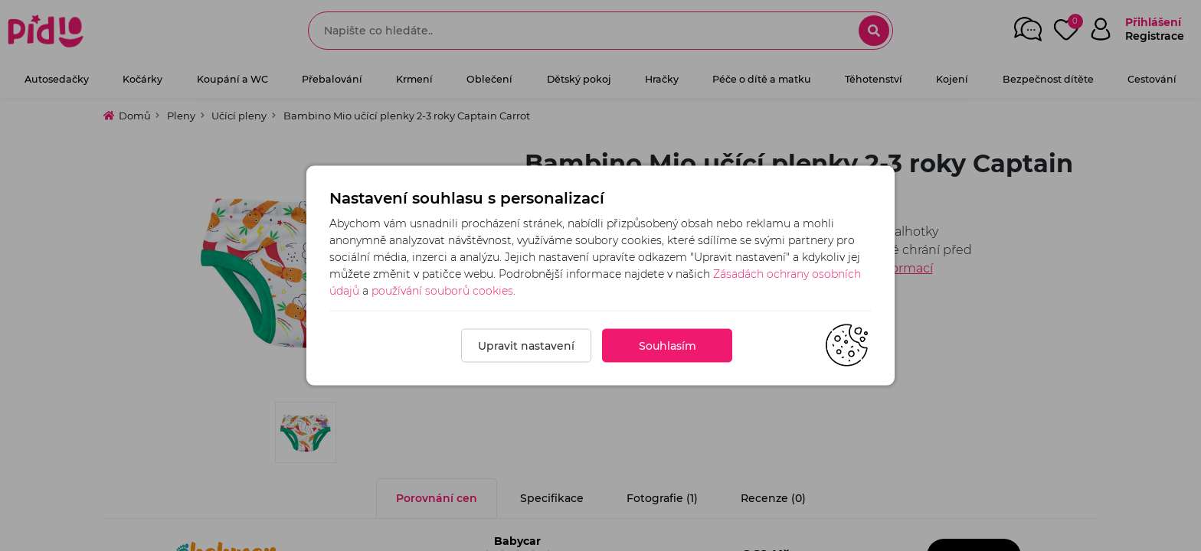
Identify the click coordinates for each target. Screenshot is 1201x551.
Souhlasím (667, 346)
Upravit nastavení (526, 346)
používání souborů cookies (442, 291)
